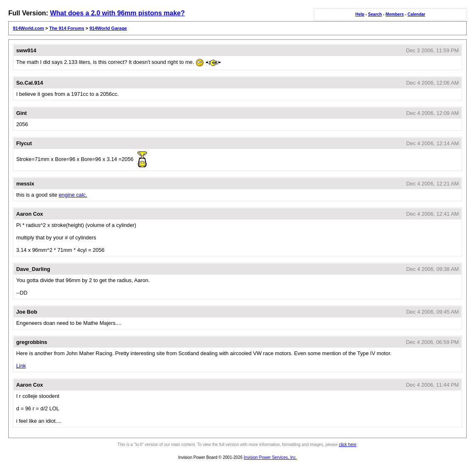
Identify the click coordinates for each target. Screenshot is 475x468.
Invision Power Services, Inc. (270, 457)
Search (375, 14)
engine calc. (73, 195)
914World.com (28, 28)
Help (360, 14)
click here (347, 444)
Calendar (416, 14)
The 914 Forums (66, 28)
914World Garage (108, 28)
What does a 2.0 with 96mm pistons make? (117, 13)
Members (395, 14)
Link (21, 366)
